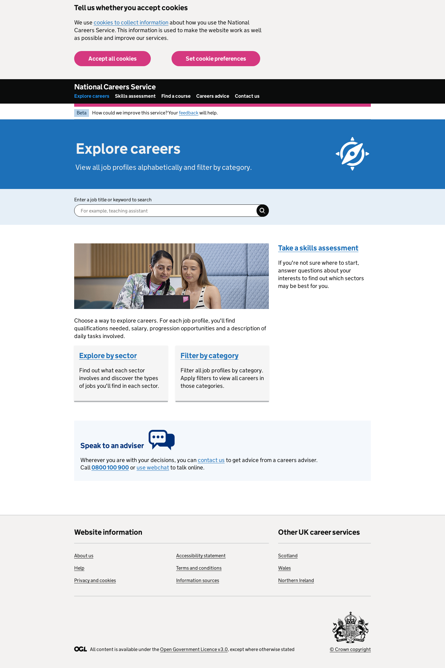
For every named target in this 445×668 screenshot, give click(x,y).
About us (83, 556)
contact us (211, 460)
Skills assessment (135, 96)
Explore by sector (108, 355)
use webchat (153, 467)
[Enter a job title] (171, 210)
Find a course (176, 96)
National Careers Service (115, 86)
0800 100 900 (110, 467)
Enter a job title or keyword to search (113, 200)
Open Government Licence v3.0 (194, 649)
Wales (284, 568)
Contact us (247, 96)
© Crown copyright (350, 649)
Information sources (197, 580)
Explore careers (91, 96)
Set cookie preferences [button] (216, 58)
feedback (188, 113)
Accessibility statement (201, 556)
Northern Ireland (296, 580)
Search (262, 210)
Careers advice (212, 96)
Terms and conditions (199, 568)
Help (79, 568)
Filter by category (209, 355)
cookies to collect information (131, 22)
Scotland (288, 556)
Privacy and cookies (95, 580)
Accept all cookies (112, 58)
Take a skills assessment (318, 247)
